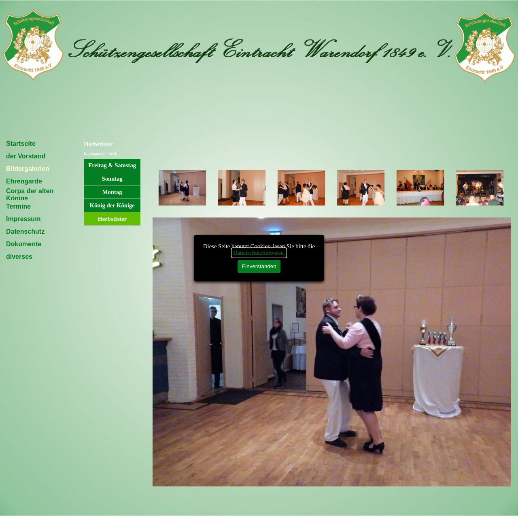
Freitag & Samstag (112, 165)
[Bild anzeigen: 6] (480, 188)
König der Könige (112, 205)
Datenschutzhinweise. (259, 252)
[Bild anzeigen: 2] (242, 188)
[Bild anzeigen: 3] (301, 188)
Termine (18, 206)
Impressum (23, 218)
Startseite (21, 143)
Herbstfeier (112, 218)
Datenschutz (25, 231)
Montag (112, 192)
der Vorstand (26, 156)
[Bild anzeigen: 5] (420, 188)
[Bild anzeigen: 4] (361, 188)
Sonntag (112, 178)
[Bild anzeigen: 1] (182, 188)
